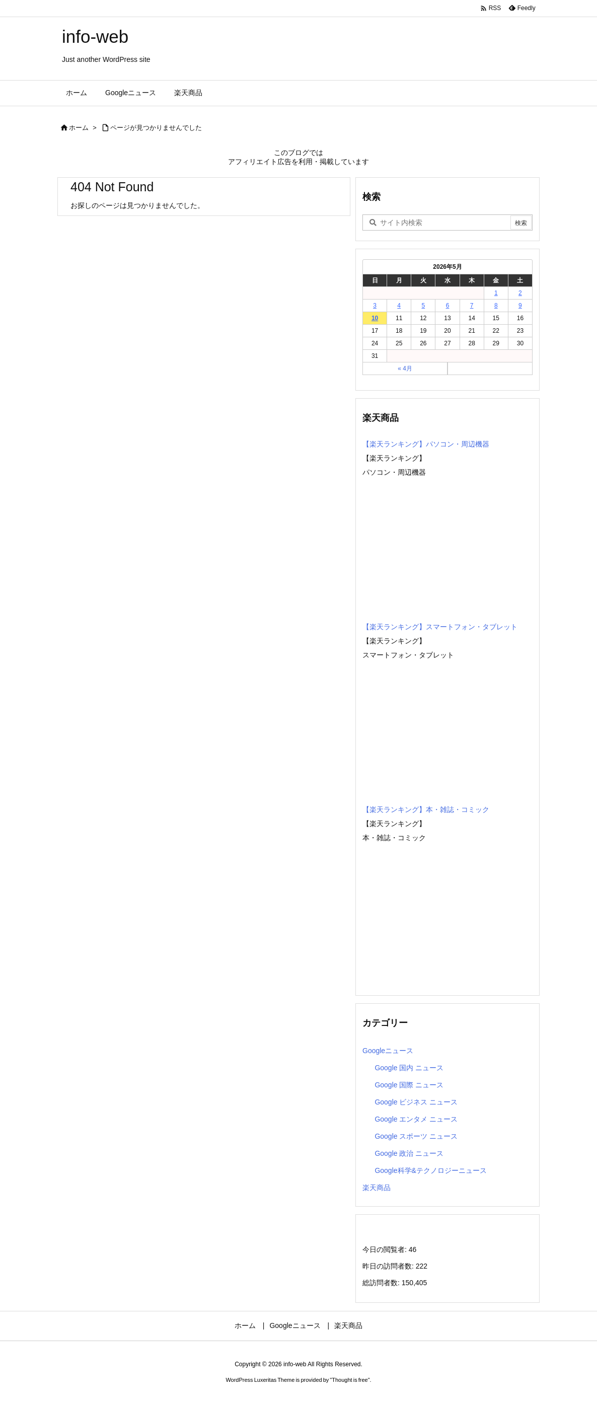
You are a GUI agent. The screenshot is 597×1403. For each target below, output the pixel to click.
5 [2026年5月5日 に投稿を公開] (423, 305)
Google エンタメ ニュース (416, 1119)
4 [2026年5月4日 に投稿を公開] (399, 305)
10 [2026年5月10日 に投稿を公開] (374, 318)
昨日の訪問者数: (389, 1266)
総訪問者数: (382, 1283)
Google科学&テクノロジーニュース (430, 1170)
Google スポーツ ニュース (416, 1136)
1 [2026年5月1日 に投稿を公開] (496, 293)
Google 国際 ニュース (409, 1085)
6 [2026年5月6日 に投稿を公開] (448, 305)
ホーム (79, 127)
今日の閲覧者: (385, 1249)
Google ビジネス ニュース (416, 1102)
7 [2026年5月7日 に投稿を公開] (472, 305)
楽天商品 (376, 1188)
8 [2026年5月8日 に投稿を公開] (496, 305)
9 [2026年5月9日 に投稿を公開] (520, 305)
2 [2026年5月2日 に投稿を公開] (520, 293)
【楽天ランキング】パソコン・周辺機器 (425, 444)
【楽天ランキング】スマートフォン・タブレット (439, 627)
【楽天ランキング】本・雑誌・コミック (425, 809)
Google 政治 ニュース (409, 1153)
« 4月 (405, 368)
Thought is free (349, 1380)
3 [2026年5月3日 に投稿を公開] (375, 305)
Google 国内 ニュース (409, 1068)
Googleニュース (387, 1051)
